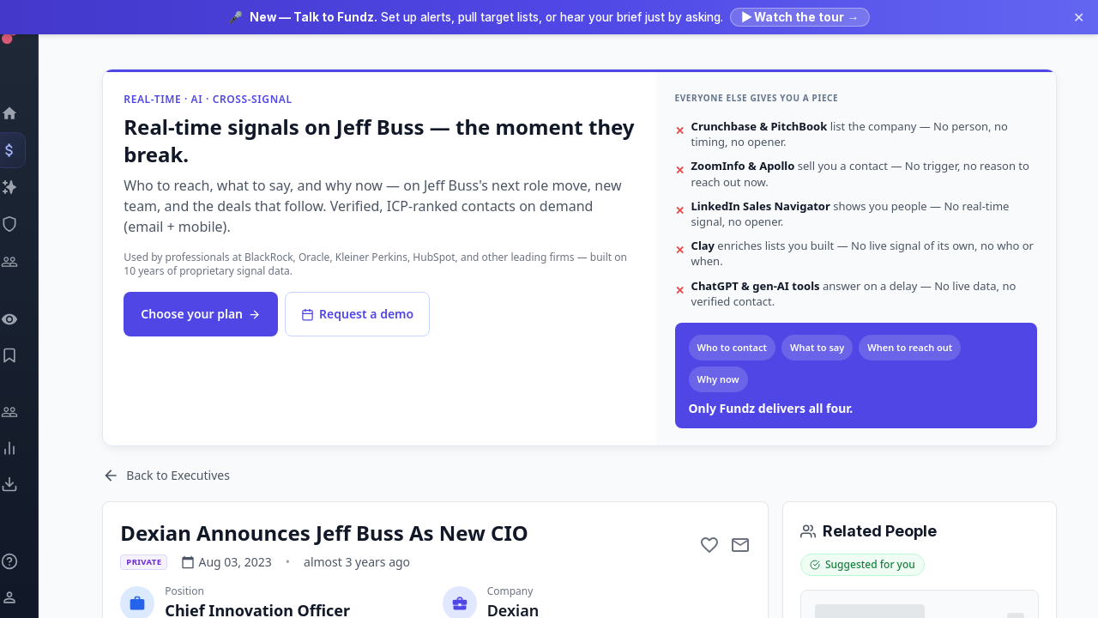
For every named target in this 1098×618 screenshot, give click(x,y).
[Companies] (30, 187)
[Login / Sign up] (30, 597)
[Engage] (30, 412)
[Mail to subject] (740, 545)
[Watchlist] (30, 319)
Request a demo (358, 314)
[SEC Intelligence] (30, 224)
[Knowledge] (30, 561)
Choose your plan (202, 314)
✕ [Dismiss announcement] (1078, 17)
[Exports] (30, 484)
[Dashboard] (30, 113)
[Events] (30, 150)
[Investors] (30, 262)
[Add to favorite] (709, 545)
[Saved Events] (30, 355)
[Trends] (30, 448)
